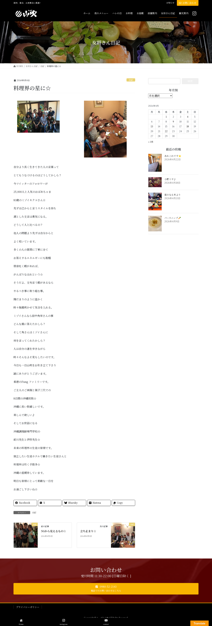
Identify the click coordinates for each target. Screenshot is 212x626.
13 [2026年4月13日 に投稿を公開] (152, 126)
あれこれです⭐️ (172, 156)
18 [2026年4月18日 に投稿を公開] (187, 126)
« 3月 (150, 141)
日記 (131, 80)
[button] (106, 589)
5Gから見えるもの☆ (53, 531)
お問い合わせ (187, 2)
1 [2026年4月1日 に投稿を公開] (166, 116)
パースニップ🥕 (172, 218)
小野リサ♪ (170, 179)
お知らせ (170, 2)
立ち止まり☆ (88, 531)
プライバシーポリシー (27, 607)
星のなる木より (172, 194)
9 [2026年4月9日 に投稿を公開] (173, 121)
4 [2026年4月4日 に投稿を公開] (187, 116)
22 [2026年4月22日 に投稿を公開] (166, 131)
